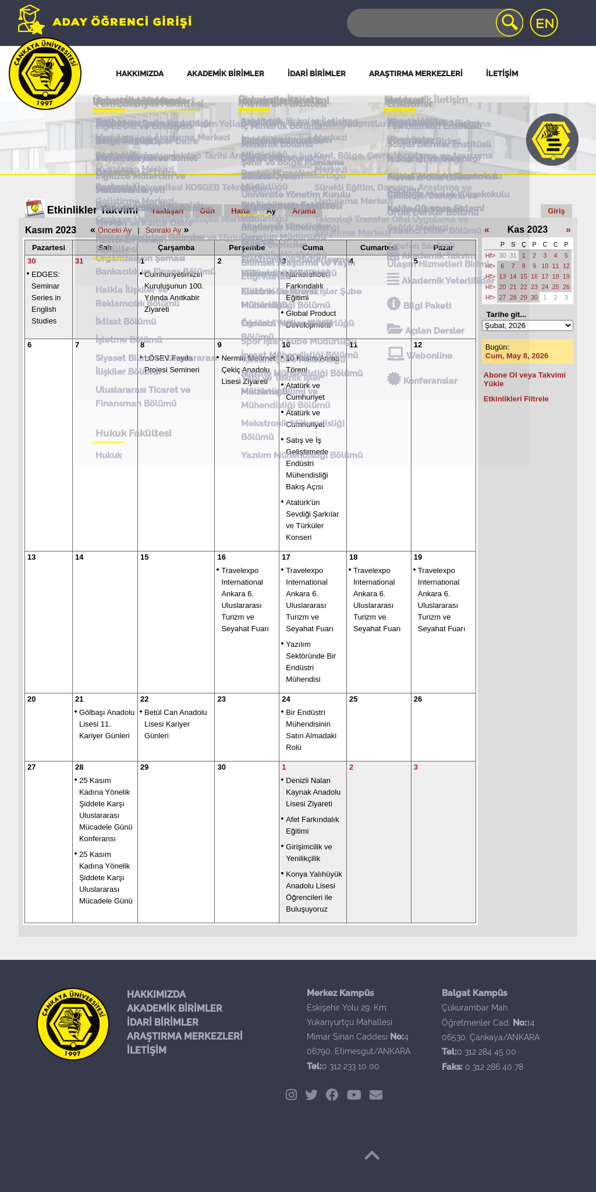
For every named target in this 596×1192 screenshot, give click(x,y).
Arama (303, 211)
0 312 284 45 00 (486, 1051)
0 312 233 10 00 (350, 1066)
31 (79, 261)
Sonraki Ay (164, 230)
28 (79, 767)
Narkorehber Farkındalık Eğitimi (307, 286)
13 (31, 557)
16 (221, 557)
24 (286, 699)
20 (31, 699)
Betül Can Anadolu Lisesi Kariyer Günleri (175, 724)
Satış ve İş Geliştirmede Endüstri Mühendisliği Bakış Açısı (307, 463)
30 (31, 261)
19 (418, 557)
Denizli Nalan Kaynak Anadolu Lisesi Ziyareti (313, 792)
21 (79, 699)
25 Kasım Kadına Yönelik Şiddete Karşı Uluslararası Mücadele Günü (106, 877)
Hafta (240, 211)
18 (353, 557)
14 (79, 557)
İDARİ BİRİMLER (162, 1022)
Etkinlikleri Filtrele (516, 398)
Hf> (490, 255)
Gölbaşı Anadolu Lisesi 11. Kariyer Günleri (106, 724)
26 (418, 699)
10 (286, 344)
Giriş (556, 211)
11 (353, 344)
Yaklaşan (167, 211)
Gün (207, 211)
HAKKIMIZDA (156, 994)
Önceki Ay (115, 230)
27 (31, 767)
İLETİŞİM (146, 1050)
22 (144, 699)
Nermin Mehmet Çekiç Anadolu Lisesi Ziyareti (248, 370)
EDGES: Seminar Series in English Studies (46, 297)
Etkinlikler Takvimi (93, 210)
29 (144, 767)
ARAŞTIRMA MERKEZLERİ (185, 1036)
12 (418, 344)
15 (144, 557)
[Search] (434, 23)
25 (353, 699)
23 (221, 699)
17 (286, 557)
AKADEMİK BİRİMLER (174, 1008)
